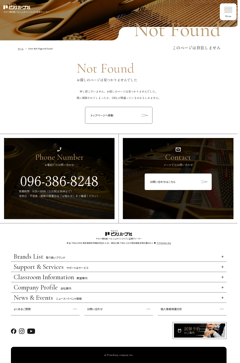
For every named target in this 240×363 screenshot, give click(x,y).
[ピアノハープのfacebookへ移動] (13, 331)
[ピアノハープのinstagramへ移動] (21, 331)
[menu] (228, 11)
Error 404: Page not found (40, 48)
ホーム (20, 48)
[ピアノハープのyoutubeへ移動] (31, 331)
